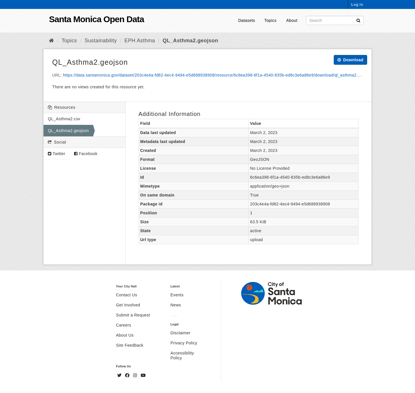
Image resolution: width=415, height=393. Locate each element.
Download (350, 60)
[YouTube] (143, 375)
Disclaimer (180, 333)
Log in (357, 4)
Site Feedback (130, 345)
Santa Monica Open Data (96, 19)
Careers (123, 325)
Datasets (246, 20)
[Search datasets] (335, 20)
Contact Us (126, 295)
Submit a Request (133, 315)
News (175, 305)
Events (176, 295)
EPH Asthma (139, 40)
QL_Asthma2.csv (64, 119)
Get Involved (128, 305)
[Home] (51, 40)
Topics (270, 20)
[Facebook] (128, 375)
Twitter (56, 153)
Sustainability (101, 40)
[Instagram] (135, 375)
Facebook (86, 153)
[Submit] (358, 20)
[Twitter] (120, 375)
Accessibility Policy (182, 355)
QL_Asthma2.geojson (190, 40)
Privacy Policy (183, 343)
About (291, 20)
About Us (125, 335)
